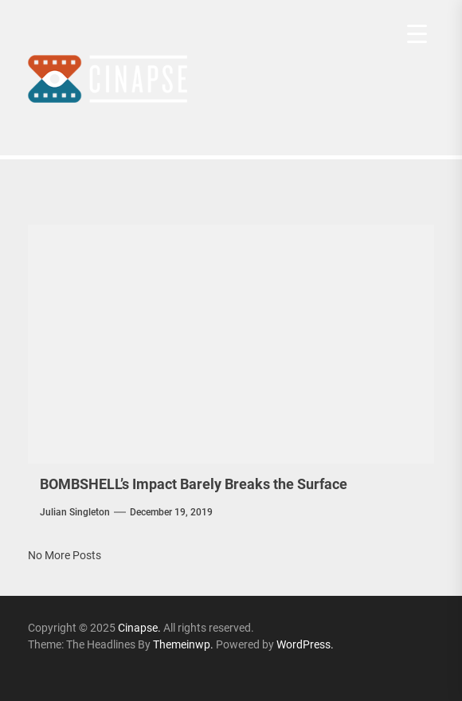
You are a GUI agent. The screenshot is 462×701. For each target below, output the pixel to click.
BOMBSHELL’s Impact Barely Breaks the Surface (193, 484)
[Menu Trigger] (417, 34)
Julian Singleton (75, 512)
